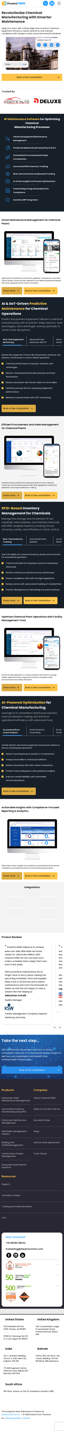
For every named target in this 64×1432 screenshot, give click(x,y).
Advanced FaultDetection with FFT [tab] (38, 341)
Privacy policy (13, 1382)
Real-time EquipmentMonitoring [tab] (13, 341)
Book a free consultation (29, 77)
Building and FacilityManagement (12, 1144)
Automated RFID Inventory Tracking (30, 166)
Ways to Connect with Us (47, 1109)
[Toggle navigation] (59, 3)
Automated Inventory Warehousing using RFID (14, 1110)
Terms (26, 1382)
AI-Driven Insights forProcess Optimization (34, 181)
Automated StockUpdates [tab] (38, 540)
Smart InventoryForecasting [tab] (37, 731)
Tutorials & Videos (11, 1195)
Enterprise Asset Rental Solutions (14, 1166)
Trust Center (40, 1153)
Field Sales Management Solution (14, 1132)
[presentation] (55, 1027)
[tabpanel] (32, 381)
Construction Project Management (12, 1155)
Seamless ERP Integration (25, 200)
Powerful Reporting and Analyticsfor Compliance (31, 190)
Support (6, 1184)
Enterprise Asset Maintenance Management (16, 1099)
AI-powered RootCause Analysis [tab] (11, 731)
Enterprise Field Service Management (14, 1121)
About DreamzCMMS (44, 1097)
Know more (9, 290)
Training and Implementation (17, 1206)
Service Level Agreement (47, 1142)
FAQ (4, 1217)
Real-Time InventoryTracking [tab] (13, 540)
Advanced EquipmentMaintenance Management (30, 138)
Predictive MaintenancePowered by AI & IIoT (34, 148)
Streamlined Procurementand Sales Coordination (30, 157)
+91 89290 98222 (16, 1242)
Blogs (36, 1131)
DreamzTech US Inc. (11, 1379)
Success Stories (42, 1120)
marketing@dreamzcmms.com (24, 1249)
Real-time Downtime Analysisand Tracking (34, 174)
